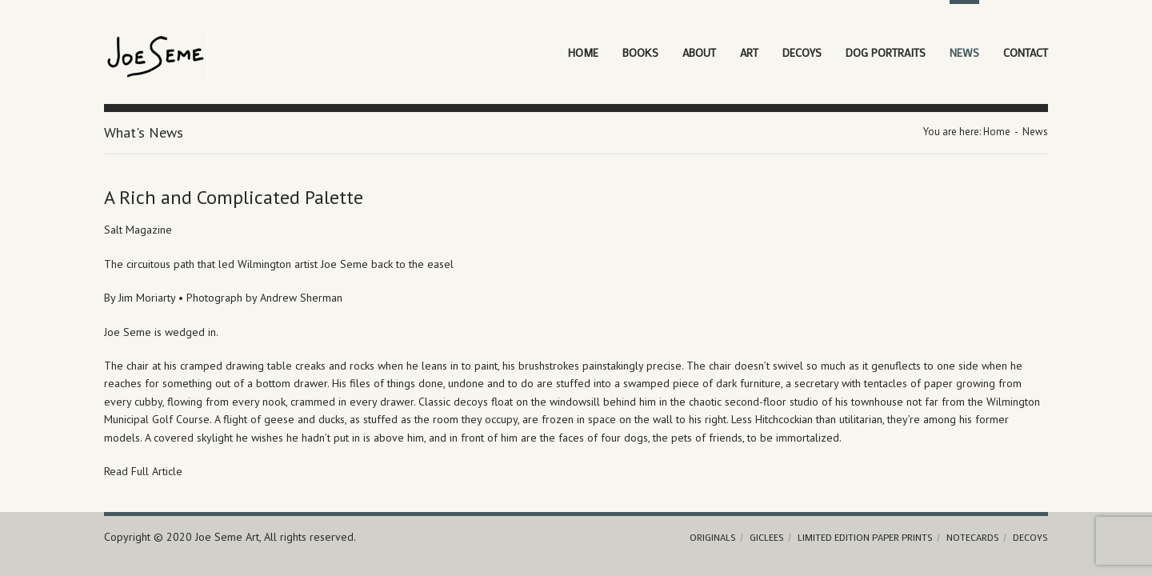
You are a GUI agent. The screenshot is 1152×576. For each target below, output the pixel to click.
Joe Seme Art (227, 537)
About (699, 52)
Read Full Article (143, 471)
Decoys (802, 52)
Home (583, 52)
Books (640, 52)
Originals (713, 536)
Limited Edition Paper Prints (865, 536)
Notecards (972, 536)
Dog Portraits (886, 52)
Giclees (767, 536)
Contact (1025, 52)
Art (749, 52)
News (964, 52)
